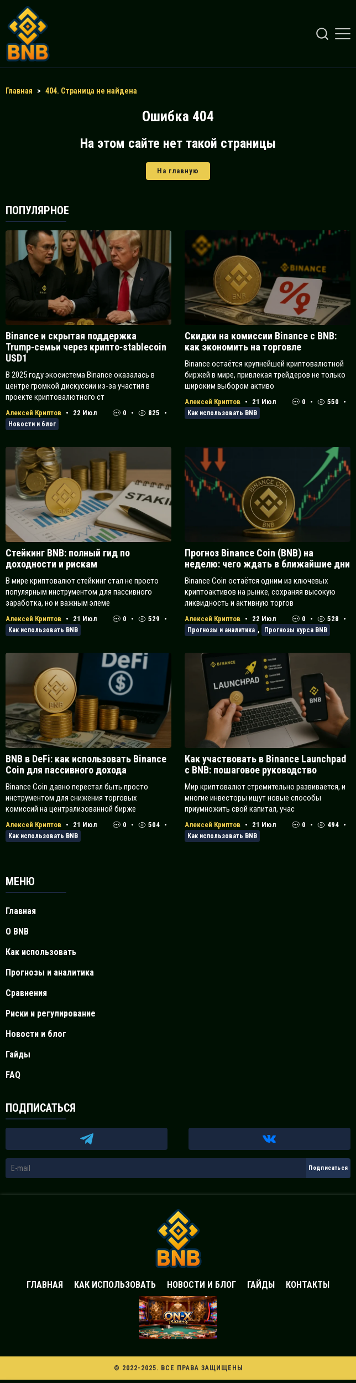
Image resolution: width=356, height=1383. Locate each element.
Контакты (307, 1284)
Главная (21, 911)
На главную (178, 171)
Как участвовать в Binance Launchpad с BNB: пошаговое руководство (265, 764)
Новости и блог (32, 424)
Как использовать (41, 952)
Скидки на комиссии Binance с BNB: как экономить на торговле (261, 341)
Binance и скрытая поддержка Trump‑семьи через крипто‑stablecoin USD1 (86, 347)
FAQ (13, 1075)
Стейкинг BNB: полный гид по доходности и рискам (68, 558)
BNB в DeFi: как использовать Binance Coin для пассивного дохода (86, 764)
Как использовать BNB (222, 413)
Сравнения (26, 993)
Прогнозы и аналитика (221, 630)
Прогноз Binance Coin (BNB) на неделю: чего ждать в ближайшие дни (267, 558)
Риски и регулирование (51, 1013)
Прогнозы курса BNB (295, 630)
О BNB (17, 931)
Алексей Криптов (33, 413)
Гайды (18, 1054)
